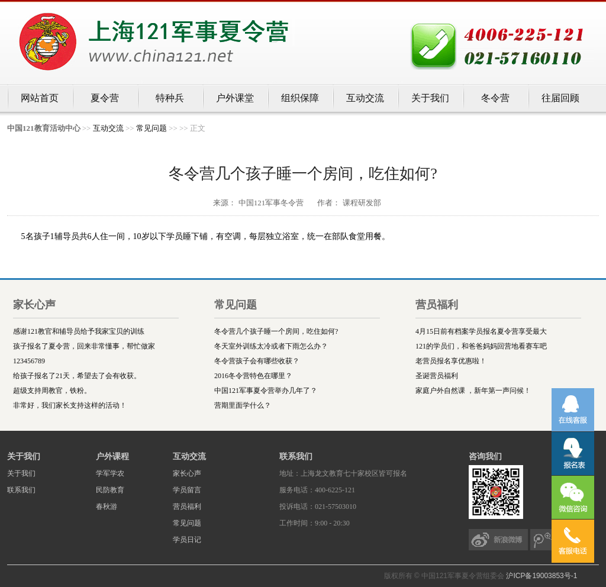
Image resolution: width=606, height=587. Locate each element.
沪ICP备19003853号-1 (541, 576)
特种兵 (170, 98)
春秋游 (106, 506)
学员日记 (187, 540)
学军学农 (110, 473)
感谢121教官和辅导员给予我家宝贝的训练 (78, 331)
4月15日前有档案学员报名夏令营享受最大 (481, 331)
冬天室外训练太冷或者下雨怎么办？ (271, 346)
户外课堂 (235, 98)
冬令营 (495, 98)
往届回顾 (560, 98)
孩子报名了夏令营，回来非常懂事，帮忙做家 (84, 346)
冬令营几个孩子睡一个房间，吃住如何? (276, 331)
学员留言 (187, 490)
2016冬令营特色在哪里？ (253, 376)
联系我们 (21, 490)
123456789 (29, 361)
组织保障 (300, 98)
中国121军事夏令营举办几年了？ (265, 390)
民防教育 (110, 490)
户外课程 (112, 456)
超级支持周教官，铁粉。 (52, 390)
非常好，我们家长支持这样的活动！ (70, 405)
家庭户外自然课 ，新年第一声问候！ (473, 390)
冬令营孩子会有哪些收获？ (256, 361)
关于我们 (430, 98)
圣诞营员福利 (436, 376)
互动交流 (365, 98)
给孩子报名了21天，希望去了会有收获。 (77, 376)
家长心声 (187, 473)
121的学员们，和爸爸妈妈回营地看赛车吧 (481, 346)
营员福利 (187, 506)
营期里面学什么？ (242, 405)
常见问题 (151, 128)
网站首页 (40, 98)
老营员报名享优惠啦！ (450, 361)
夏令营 (105, 98)
